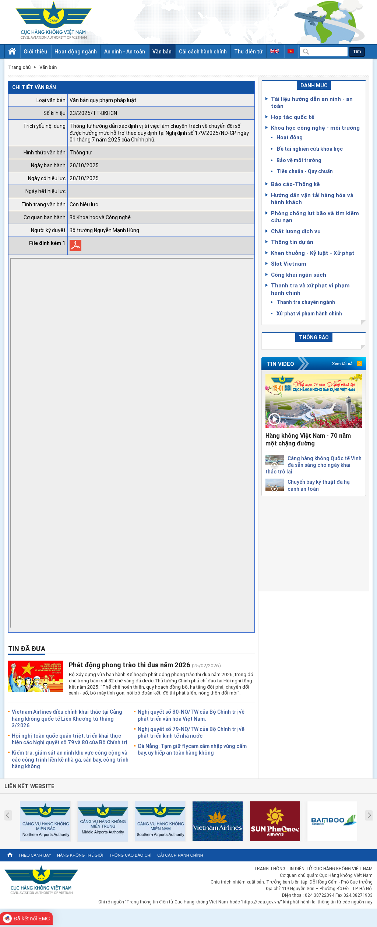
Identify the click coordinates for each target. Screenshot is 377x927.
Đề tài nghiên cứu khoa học (309, 148)
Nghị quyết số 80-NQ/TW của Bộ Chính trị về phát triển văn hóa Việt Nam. (191, 715)
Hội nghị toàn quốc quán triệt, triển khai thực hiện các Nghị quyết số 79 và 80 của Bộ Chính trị (69, 739)
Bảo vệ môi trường (298, 160)
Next (369, 815)
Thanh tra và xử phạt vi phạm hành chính (310, 288)
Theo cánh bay (34, 855)
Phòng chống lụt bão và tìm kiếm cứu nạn (315, 216)
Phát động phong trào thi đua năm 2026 (129, 664)
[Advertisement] (313, 542)
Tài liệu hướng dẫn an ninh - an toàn (312, 102)
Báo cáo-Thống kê (295, 184)
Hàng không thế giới (80, 855)
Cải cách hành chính (203, 51)
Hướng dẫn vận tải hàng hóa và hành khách (312, 198)
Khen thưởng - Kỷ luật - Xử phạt (313, 252)
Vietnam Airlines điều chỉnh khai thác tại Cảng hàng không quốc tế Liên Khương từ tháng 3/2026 (67, 718)
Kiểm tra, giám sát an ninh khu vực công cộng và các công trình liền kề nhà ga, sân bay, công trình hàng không (70, 759)
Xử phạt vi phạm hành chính (309, 313)
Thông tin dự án (292, 241)
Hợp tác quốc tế (292, 116)
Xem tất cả (342, 363)
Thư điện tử (248, 51)
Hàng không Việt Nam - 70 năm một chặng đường (308, 439)
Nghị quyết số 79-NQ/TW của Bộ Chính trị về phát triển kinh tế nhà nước (191, 732)
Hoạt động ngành (75, 51)
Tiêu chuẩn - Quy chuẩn (304, 171)
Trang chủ (19, 67)
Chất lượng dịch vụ (296, 231)
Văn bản (162, 51)
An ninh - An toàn (124, 51)
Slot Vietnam (288, 263)
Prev (7, 815)
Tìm (357, 51)
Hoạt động (289, 137)
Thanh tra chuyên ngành (305, 301)
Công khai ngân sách (298, 274)
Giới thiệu (35, 51)
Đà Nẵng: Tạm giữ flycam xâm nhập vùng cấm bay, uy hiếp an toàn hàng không (192, 749)
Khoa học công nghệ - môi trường (315, 127)
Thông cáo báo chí (130, 855)
